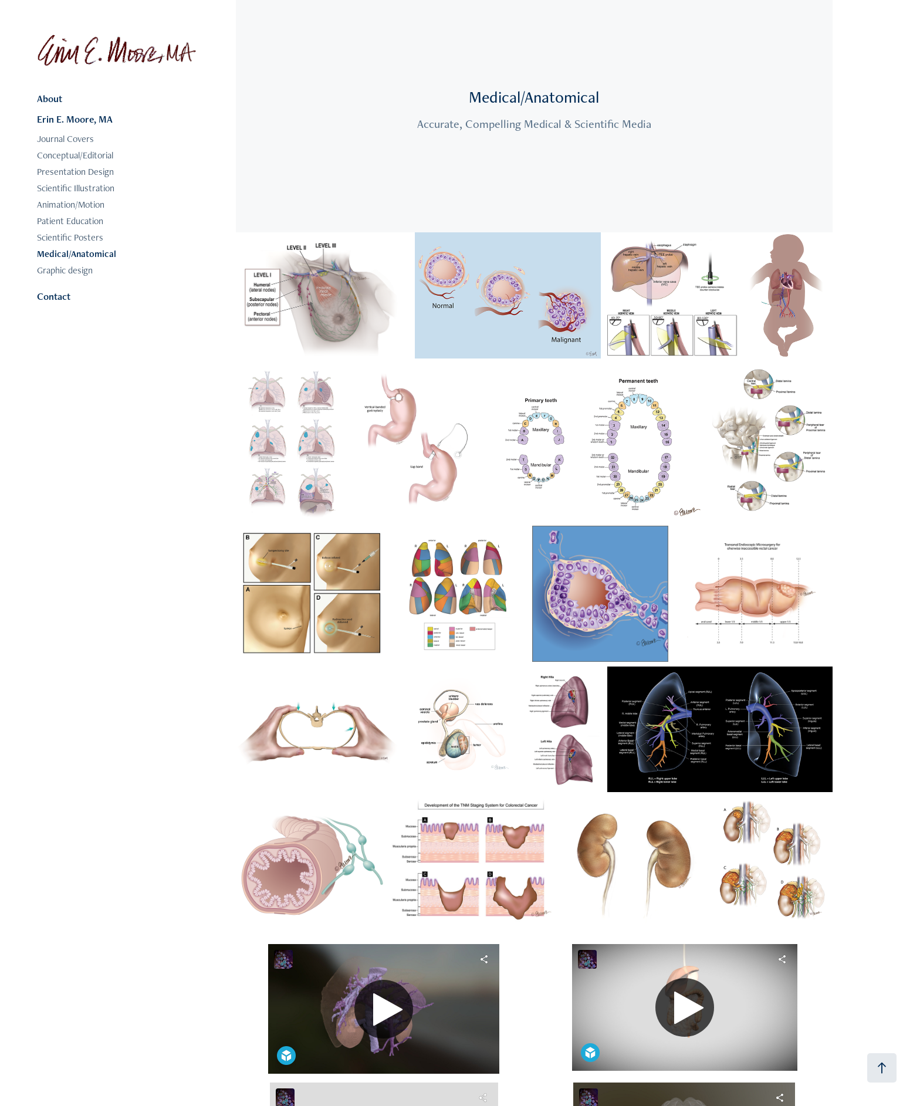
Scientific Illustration (75, 188)
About (49, 98)
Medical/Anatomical (76, 254)
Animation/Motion (70, 204)
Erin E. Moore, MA (75, 119)
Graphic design (65, 270)
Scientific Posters (70, 237)
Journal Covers (65, 139)
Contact (53, 296)
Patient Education (70, 221)
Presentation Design (75, 171)
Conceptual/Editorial (75, 155)
